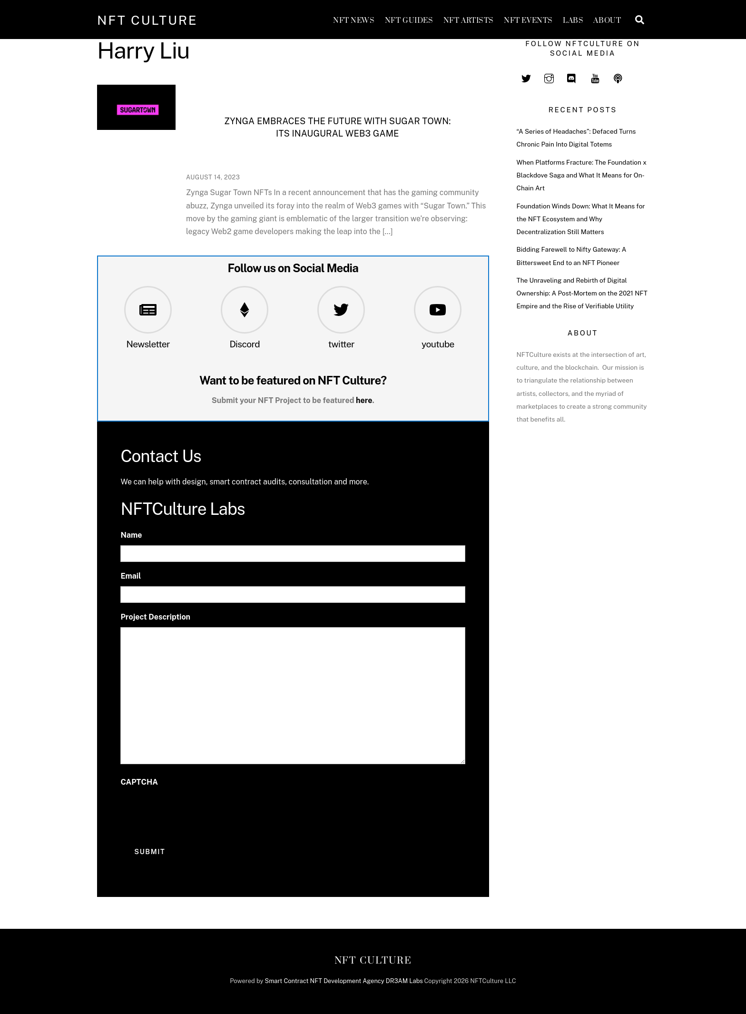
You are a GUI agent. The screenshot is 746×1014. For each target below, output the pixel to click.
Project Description (155, 616)
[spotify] (618, 77)
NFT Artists (468, 20)
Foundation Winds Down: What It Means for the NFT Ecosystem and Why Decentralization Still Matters (581, 219)
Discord (244, 344)
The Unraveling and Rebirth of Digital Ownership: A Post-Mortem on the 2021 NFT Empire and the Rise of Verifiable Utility (582, 293)
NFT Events (528, 20)
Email (130, 576)
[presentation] (192, 811)
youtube (438, 344)
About (607, 20)
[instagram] (549, 77)
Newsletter (148, 344)
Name (131, 535)
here (364, 400)
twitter (341, 344)
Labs (573, 20)
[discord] (571, 77)
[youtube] (595, 77)
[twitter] (526, 77)
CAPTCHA (138, 782)
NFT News (354, 20)
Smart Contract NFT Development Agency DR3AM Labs (344, 980)
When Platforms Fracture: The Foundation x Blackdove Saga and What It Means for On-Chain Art (582, 175)
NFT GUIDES (409, 20)
